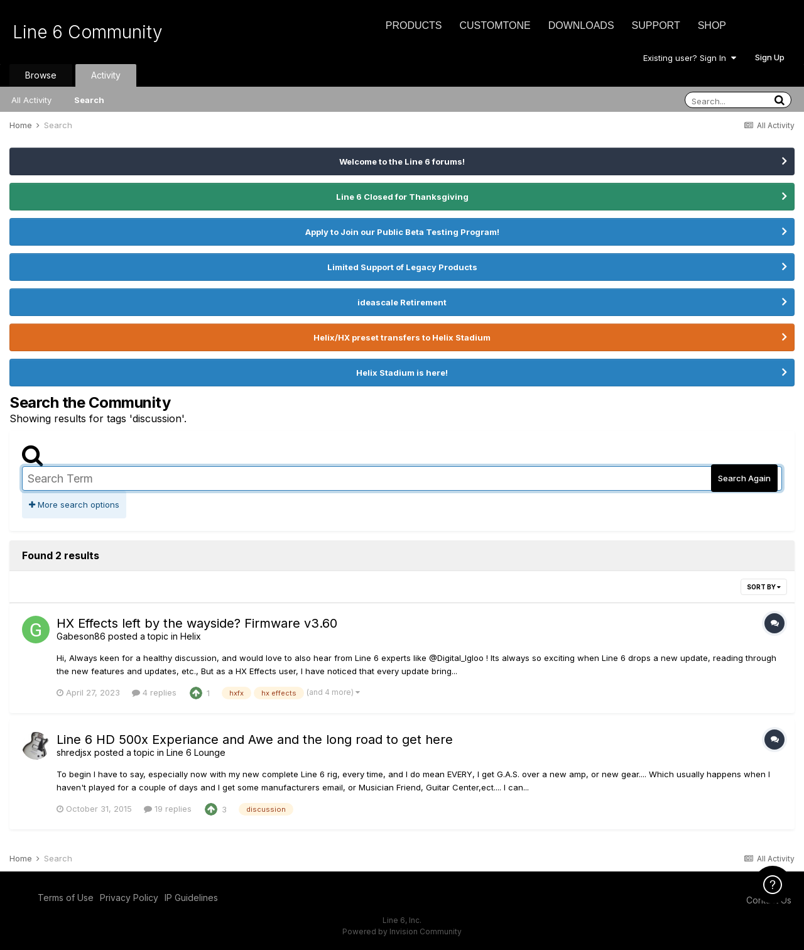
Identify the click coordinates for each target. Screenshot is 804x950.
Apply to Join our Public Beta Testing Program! (402, 232)
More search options (74, 505)
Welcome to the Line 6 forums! (402, 161)
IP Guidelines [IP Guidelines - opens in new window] (191, 897)
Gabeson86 (81, 636)
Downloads (581, 25)
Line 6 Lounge (195, 752)
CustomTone (494, 25)
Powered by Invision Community (402, 931)
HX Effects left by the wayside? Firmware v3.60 (197, 623)
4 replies (154, 692)
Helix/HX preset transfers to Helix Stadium (402, 337)
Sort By (764, 587)
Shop (712, 25)
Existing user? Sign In (689, 58)
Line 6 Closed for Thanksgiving (402, 197)
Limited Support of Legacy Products (402, 267)
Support (656, 25)
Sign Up (770, 57)
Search (89, 100)
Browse (41, 75)
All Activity (31, 100)
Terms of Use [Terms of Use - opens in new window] (66, 897)
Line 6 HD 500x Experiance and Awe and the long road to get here (255, 739)
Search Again (744, 478)
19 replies (168, 809)
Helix (190, 636)
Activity (106, 75)
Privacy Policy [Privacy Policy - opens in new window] (129, 897)
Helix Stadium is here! (402, 373)
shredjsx (74, 752)
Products (414, 25)
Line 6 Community (88, 32)
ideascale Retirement (402, 302)
